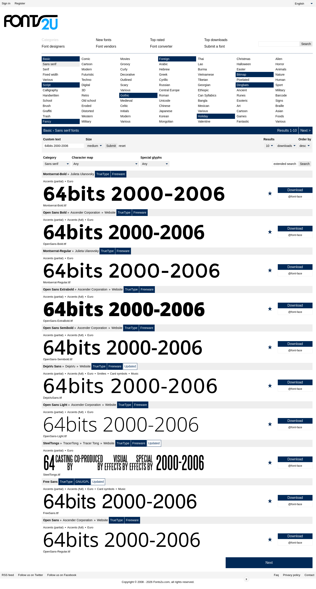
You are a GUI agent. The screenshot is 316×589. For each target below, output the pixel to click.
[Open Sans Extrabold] (177, 308)
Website (109, 212)
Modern (86, 69)
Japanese (165, 111)
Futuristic (87, 74)
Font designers (53, 46)
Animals (280, 69)
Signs (279, 100)
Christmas (243, 59)
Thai (201, 59)
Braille (279, 106)
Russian (164, 85)
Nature (280, 74)
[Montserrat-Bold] (177, 193)
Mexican (203, 106)
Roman (164, 95)
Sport (279, 85)
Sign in (6, 3)
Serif (46, 69)
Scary (124, 85)
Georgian (204, 85)
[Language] (303, 3)
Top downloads (216, 40)
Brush (47, 106)
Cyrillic (163, 79)
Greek (163, 74)
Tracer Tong (91, 443)
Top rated (157, 40)
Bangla (202, 100)
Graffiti (47, 111)
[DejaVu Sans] (177, 385)
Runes (241, 95)
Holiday (203, 116)
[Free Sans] (177, 501)
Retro (85, 95)
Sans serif (49, 64)
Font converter (161, 46)
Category (49, 157)
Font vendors (106, 46)
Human (280, 79)
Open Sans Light (55, 404)
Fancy (47, 121)
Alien (278, 59)
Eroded (86, 106)
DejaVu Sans (52, 366)
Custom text (52, 139)
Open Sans (51, 520)
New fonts (103, 40)
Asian (279, 111)
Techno (86, 79)
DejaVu (70, 366)
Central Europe (169, 90)
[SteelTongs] (177, 462)
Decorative (127, 74)
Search (306, 44)
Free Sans (50, 481)
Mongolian (166, 121)
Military (86, 121)
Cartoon (86, 64)
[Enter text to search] (279, 43)
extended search (285, 164)
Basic (46, 59)
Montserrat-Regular (57, 251)
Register (20, 3)
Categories (50, 40)
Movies (125, 59)
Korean (164, 116)
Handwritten (51, 95)
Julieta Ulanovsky (82, 174)
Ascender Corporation (85, 212)
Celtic (124, 106)
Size (89, 139)
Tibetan (203, 79)
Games (242, 116)
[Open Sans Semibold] (177, 347)
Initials (124, 111)
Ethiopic (203, 90)
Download (295, 190)
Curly (123, 69)
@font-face (295, 196)
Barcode (281, 95)
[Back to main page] (30, 22)
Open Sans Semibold (58, 328)
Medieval (126, 100)
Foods (279, 116)
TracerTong (70, 443)
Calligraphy (50, 90)
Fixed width (50, 74)
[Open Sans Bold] (177, 231)
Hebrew (164, 69)
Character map (82, 157)
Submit (111, 146)
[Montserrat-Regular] (177, 270)
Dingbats (243, 85)
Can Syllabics (207, 95)
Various (48, 79)
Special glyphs (151, 157)
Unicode (164, 100)
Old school (88, 100)
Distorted (87, 111)
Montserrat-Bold (54, 174)
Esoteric (242, 100)
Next (304, 130)
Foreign (164, 59)
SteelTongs (51, 443)
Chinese (164, 106)
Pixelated (243, 79)
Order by (304, 139)
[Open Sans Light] (177, 424)
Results (269, 139)
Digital (85, 85)
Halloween (244, 64)
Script (47, 85)
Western (87, 116)
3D (83, 90)
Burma (202, 69)
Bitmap (241, 74)
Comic (85, 59)
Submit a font (214, 46)
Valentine (204, 121)
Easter (241, 69)
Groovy (125, 64)
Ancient (242, 90)
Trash (46, 116)
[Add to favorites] (269, 193)
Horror (279, 64)
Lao (200, 64)
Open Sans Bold (54, 212)
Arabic (163, 64)
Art (239, 106)
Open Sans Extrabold (58, 289)
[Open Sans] (177, 539)
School (47, 100)
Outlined (126, 79)
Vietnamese (206, 74)
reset (122, 146)
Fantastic (243, 121)
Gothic (124, 95)
